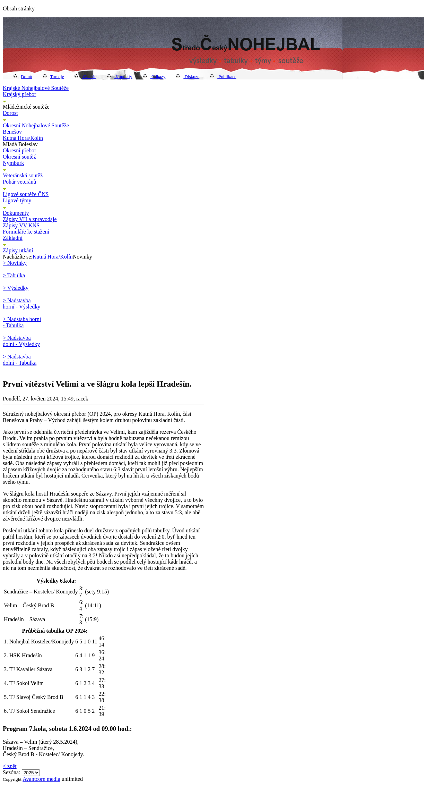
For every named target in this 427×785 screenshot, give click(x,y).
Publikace (223, 76)
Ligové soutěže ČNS (26, 194)
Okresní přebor (19, 150)
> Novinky (15, 263)
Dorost (10, 113)
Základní (13, 238)
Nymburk (13, 163)
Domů (22, 76)
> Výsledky (15, 288)
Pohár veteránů (19, 182)
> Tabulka (14, 275)
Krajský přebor (19, 94)
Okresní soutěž (19, 157)
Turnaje (53, 76)
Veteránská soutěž (23, 175)
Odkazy (154, 76)
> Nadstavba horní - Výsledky (21, 303)
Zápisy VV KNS (21, 225)
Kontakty (119, 76)
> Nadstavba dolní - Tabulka (19, 360)
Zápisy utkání (18, 250)
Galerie (85, 76)
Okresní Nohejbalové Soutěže (36, 125)
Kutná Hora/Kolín (23, 138)
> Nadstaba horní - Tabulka (22, 322)
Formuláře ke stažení (26, 232)
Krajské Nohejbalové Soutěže (36, 88)
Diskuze (187, 76)
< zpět (10, 766)
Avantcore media (41, 779)
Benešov (12, 132)
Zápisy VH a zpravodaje (30, 219)
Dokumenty (16, 213)
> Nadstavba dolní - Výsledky (21, 341)
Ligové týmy (17, 200)
